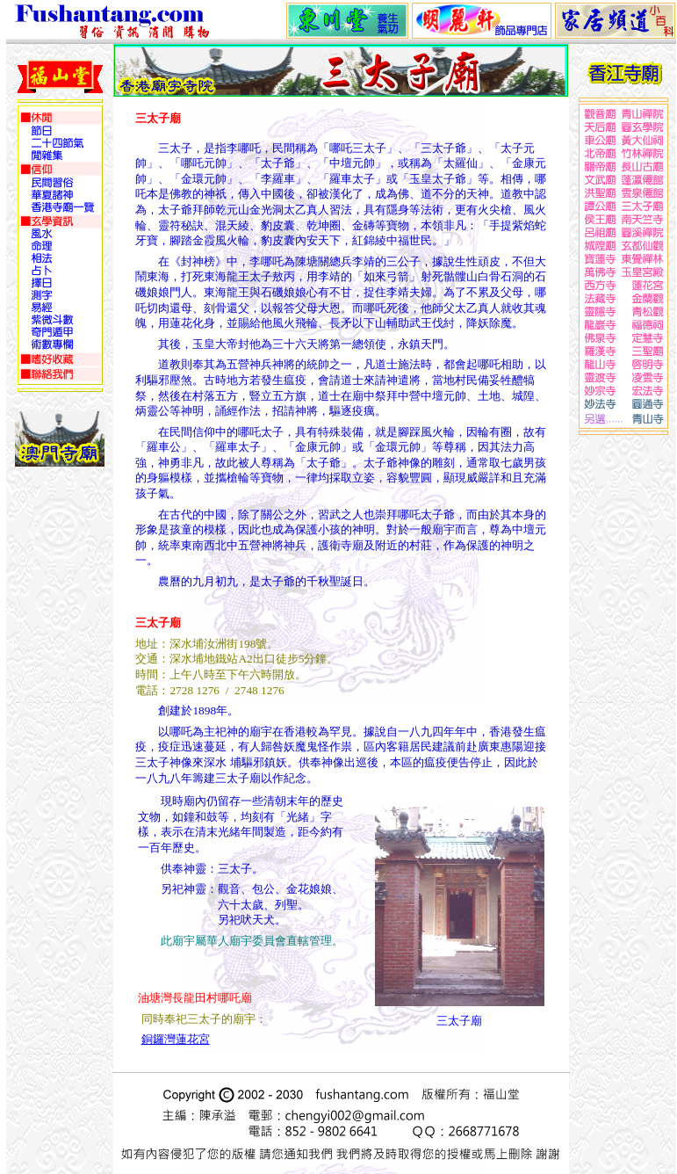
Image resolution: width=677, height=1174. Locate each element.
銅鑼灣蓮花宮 (175, 1039)
